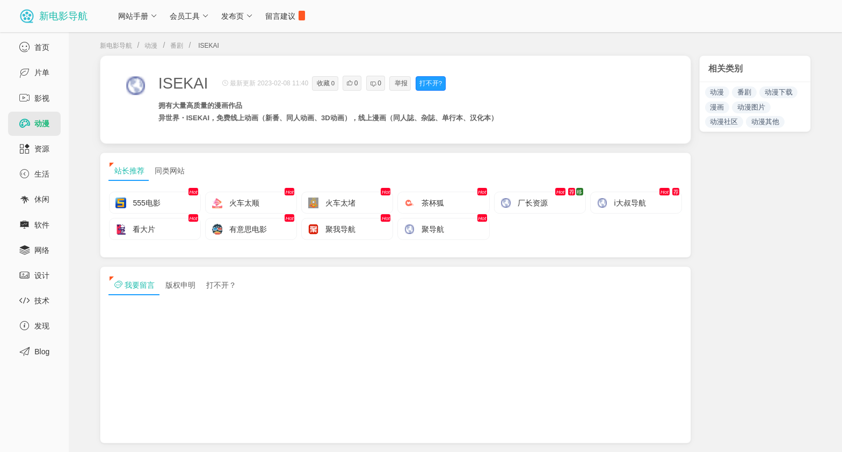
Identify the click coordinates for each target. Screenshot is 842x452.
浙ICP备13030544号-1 (222, 435)
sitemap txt (768, 435)
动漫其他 (765, 122)
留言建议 (285, 15)
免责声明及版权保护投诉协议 (641, 435)
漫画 (717, 107)
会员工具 (189, 16)
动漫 (150, 45)
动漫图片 (751, 107)
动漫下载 (779, 92)
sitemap (718, 435)
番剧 (176, 45)
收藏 (326, 83)
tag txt (816, 435)
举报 (401, 83)
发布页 (237, 16)
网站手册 (137, 16)
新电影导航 (116, 45)
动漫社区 (724, 122)
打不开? (430, 83)
